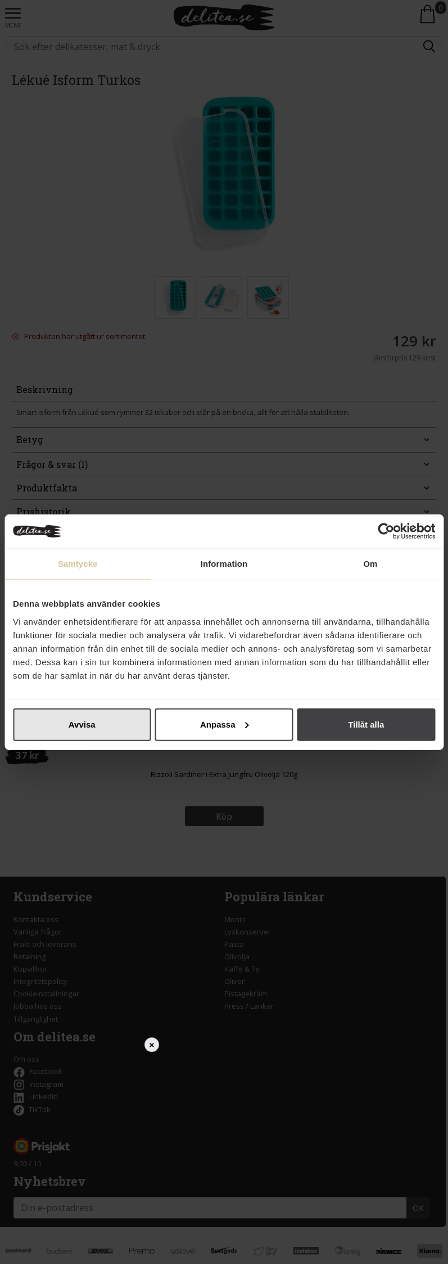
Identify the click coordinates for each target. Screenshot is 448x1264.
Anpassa (224, 724)
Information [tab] (224, 563)
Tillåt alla (366, 724)
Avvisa (82, 724)
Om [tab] (370, 563)
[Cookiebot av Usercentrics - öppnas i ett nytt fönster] (386, 531)
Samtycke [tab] (78, 563)
